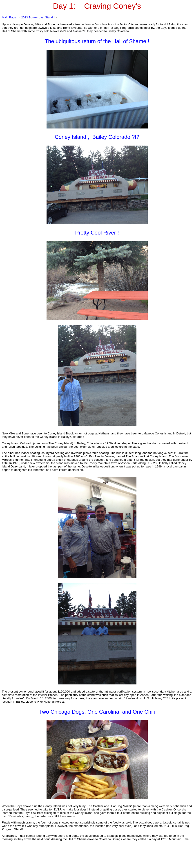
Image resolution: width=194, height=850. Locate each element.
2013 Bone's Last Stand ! (38, 17)
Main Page (9, 17)
